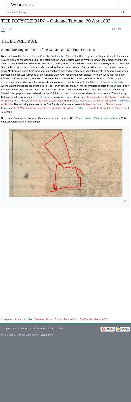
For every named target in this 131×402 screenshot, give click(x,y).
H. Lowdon (89, 104)
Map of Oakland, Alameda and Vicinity (95, 117)
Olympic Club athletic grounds (106, 81)
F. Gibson (80, 108)
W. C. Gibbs (19, 100)
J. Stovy (81, 100)
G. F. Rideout (101, 108)
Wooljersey (22, 4)
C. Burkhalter (94, 96)
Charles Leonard (114, 104)
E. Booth (107, 96)
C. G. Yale (32, 100)
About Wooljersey (28, 334)
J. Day (90, 108)
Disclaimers (46, 334)
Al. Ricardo (7, 104)
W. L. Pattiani (94, 100)
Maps (49, 319)
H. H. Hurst (70, 100)
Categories (7, 319)
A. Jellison (107, 100)
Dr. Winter (68, 108)
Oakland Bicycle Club (33, 56)
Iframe (18, 319)
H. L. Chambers (117, 108)
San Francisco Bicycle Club (94, 319)
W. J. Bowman (121, 100)
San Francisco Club (61, 56)
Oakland (39, 319)
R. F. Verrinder (54, 108)
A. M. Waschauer (23, 108)
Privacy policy (8, 334)
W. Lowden (67, 96)
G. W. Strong (43, 96)
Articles (28, 319)
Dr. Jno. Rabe (56, 100)
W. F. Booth (119, 96)
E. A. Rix (43, 100)
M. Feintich (39, 108)
